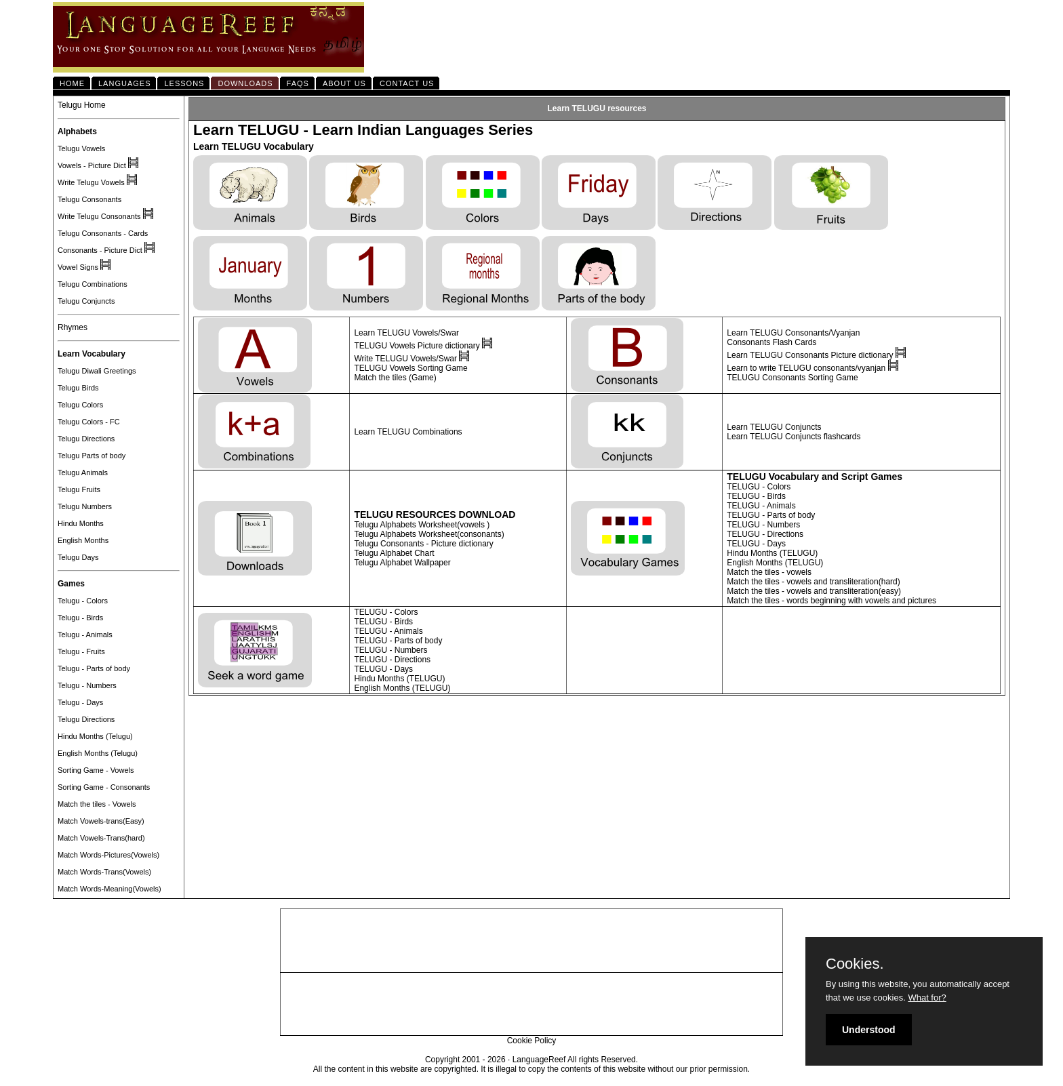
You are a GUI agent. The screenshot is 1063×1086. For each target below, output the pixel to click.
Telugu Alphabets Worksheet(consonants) (429, 534)
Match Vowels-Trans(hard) (101, 838)
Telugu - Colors (83, 601)
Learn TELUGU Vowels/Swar (406, 333)
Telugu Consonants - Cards (103, 233)
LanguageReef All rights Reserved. (575, 1059)
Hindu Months (81, 523)
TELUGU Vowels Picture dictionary (418, 345)
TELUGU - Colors (758, 486)
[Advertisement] (531, 940)
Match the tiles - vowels (769, 572)
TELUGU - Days (756, 543)
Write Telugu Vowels (91, 182)
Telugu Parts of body (91, 455)
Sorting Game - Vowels (96, 770)
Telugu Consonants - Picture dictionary (423, 543)
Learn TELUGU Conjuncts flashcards (793, 436)
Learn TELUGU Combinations (408, 432)
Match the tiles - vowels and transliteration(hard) (813, 581)
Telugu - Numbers (87, 685)
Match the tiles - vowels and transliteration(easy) (814, 591)
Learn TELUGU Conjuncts (774, 427)
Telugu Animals (83, 472)
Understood (869, 1029)
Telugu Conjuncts (86, 301)
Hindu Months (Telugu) (95, 736)
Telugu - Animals (85, 634)
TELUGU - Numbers (763, 524)
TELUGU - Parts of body (771, 515)
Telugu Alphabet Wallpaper (402, 562)
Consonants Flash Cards (771, 342)
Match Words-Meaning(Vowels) (109, 889)
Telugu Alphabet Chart (394, 553)
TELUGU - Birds (756, 496)
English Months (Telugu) (98, 753)
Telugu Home (82, 105)
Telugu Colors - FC (89, 422)
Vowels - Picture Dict (92, 165)
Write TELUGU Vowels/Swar (406, 358)
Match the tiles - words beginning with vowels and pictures (831, 600)
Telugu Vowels (81, 148)
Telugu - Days (80, 702)
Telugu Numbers (85, 506)
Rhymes (72, 327)
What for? (927, 997)
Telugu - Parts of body (94, 668)
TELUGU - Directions (765, 534)
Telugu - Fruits (81, 651)
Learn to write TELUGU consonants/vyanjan (806, 368)
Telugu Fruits (79, 489)
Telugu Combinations (92, 284)
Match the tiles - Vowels (97, 804)
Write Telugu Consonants (99, 216)
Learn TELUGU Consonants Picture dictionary (810, 355)
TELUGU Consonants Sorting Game (792, 377)
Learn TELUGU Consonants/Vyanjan (793, 333)
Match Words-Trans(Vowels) (104, 872)
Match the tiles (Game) (395, 377)
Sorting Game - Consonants (104, 787)
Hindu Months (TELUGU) (772, 553)
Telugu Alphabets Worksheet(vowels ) (421, 524)
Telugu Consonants (89, 199)
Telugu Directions (86, 439)
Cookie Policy (532, 1040)
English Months (83, 540)
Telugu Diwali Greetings (97, 371)
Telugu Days (78, 557)
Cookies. (855, 964)
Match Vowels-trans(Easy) (101, 821)
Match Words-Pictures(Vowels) (108, 855)
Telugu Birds (78, 388)
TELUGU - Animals (761, 505)
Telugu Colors (80, 405)
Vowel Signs (78, 267)
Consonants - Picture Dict (100, 250)
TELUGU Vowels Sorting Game (410, 368)
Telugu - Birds (80, 618)
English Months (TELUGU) (775, 562)
